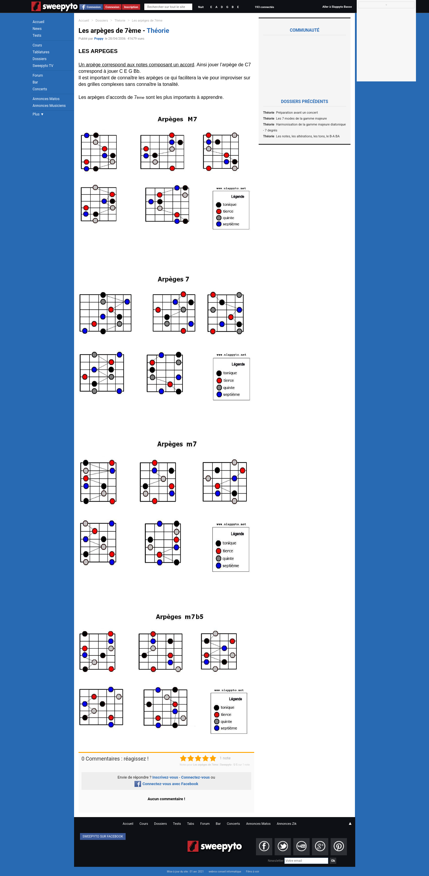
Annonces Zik (287, 824)
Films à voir (252, 871)
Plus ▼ (38, 114)
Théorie (120, 20)
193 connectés (264, 7)
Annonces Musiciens (49, 106)
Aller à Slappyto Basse (337, 6)
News (37, 29)
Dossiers (40, 59)
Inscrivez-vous (165, 777)
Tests (37, 35)
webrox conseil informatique (225, 871)
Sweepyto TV (43, 66)
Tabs (190, 824)
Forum (38, 75)
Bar (35, 82)
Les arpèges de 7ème (147, 20)
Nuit (201, 7)
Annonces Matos (46, 99)
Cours (37, 45)
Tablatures (41, 52)
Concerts (40, 89)
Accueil (38, 22)
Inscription (131, 7)
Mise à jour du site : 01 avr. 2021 (185, 871)
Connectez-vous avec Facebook (166, 784)
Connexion (94, 7)
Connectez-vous (195, 777)
